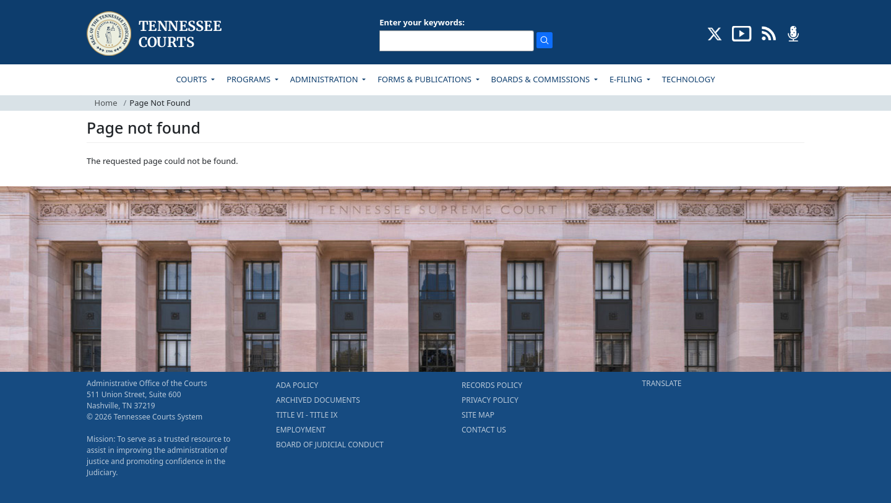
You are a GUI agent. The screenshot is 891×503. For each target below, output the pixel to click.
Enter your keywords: (422, 22)
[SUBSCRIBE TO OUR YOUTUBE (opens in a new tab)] (742, 32)
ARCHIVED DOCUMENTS (318, 400)
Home (106, 102)
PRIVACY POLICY (490, 400)
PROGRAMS (249, 79)
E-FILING (627, 79)
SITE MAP (478, 415)
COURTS (192, 79)
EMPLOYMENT (300, 429)
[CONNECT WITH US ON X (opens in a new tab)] (715, 32)
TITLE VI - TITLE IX (306, 415)
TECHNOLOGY (688, 79)
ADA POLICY (297, 385)
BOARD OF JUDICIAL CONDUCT (330, 444)
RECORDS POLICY (492, 385)
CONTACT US (484, 429)
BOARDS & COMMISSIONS (541, 79)
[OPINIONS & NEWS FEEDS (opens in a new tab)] (769, 32)
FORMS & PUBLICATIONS (425, 79)
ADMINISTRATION (325, 79)
